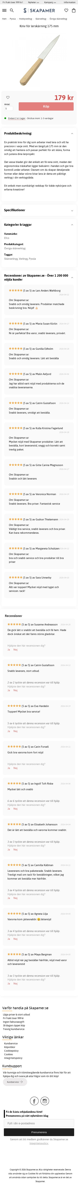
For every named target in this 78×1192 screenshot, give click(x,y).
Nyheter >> (33, 2)
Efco (6, 238)
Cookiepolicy (11, 1050)
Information (69, 2)
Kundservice (11, 1043)
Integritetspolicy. (39, 1143)
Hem (4, 18)
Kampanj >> (50, 2)
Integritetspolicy (13, 1058)
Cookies (8, 1054)
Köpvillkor (9, 1047)
